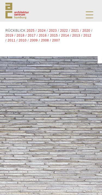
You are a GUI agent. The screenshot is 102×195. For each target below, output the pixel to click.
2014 (65, 35)
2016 (43, 35)
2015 (54, 35)
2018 (20, 35)
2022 (64, 30)
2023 (53, 30)
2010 (23, 40)
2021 (75, 30)
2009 (34, 40)
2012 (87, 35)
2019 (9, 35)
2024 (42, 30)
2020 (86, 30)
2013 (76, 35)
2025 (31, 30)
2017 (32, 35)
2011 (12, 40)
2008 (45, 40)
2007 (56, 40)
